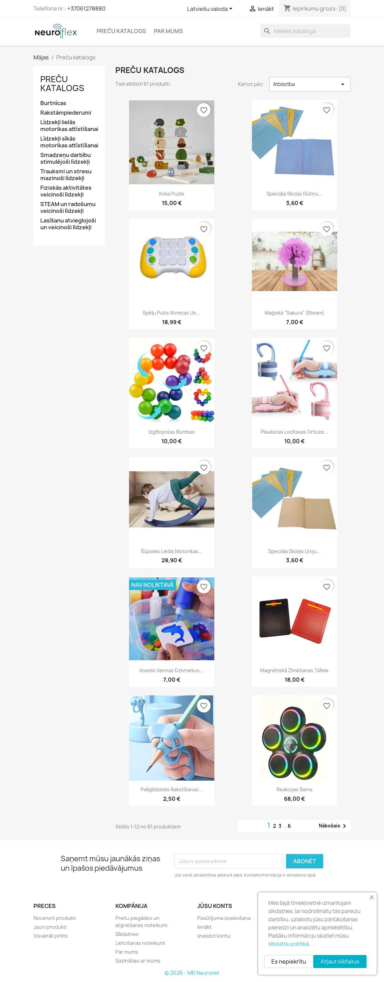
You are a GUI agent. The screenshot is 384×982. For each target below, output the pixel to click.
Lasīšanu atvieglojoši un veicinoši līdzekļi (68, 224)
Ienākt (204, 927)
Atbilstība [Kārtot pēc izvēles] (310, 84)
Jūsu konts (214, 906)
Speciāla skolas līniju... (294, 551)
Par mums (168, 31)
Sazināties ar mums (137, 960)
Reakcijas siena (294, 789)
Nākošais (334, 826)
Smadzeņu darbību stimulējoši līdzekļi (65, 158)
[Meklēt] (305, 31)
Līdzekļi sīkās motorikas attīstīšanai (69, 142)
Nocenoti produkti (54, 918)
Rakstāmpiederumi (65, 112)
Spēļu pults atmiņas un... (171, 312)
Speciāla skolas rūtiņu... (295, 193)
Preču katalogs (121, 31)
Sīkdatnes (127, 934)
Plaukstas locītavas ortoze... (294, 432)
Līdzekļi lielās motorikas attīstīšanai (69, 126)
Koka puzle (171, 193)
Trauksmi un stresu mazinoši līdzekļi (65, 175)
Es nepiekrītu (288, 961)
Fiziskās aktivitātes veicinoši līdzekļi (65, 191)
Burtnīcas (53, 103)
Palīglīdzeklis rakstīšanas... (172, 789)
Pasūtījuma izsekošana (224, 918)
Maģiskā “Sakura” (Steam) (294, 312)
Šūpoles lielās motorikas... (171, 551)
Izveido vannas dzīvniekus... (171, 670)
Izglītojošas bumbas (171, 432)
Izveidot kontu (213, 936)
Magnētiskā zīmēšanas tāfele (294, 670)
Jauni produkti (50, 927)
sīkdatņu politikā (288, 944)
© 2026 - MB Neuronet (192, 973)
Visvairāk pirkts (50, 936)
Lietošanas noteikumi (140, 943)
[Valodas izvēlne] (211, 9)
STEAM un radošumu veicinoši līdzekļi (68, 208)
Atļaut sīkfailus (340, 961)
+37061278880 (86, 8)
